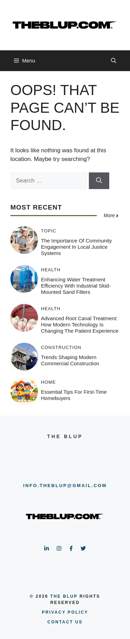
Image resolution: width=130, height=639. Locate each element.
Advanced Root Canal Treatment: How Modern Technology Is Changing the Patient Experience (80, 324)
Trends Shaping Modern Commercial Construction (70, 360)
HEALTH (51, 269)
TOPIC (49, 231)
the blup (63, 596)
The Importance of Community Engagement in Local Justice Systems (76, 247)
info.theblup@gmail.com (65, 485)
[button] (113, 60)
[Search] (99, 180)
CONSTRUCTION (61, 347)
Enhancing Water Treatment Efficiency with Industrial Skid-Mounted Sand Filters (76, 285)
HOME (48, 382)
